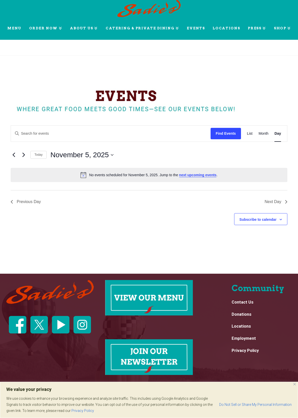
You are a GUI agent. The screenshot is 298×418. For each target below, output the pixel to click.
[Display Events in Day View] (277, 134)
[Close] (294, 384)
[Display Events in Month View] (263, 134)
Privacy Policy (82, 411)
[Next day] (24, 155)
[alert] (149, 175)
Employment (244, 338)
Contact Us (242, 302)
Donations (241, 314)
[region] (149, 400)
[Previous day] (14, 155)
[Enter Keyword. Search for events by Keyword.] (111, 134)
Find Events (226, 133)
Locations (241, 326)
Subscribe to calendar (257, 219)
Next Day (276, 202)
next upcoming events (198, 175)
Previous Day (26, 202)
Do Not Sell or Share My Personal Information (255, 405)
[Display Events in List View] (250, 134)
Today (38, 154)
